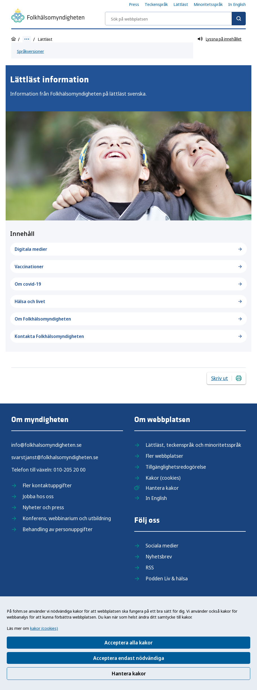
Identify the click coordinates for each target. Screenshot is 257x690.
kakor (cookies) (44, 628)
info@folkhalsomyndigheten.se (46, 444)
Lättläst (180, 4)
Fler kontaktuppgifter (47, 485)
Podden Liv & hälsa (167, 578)
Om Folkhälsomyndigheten (128, 319)
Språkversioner (30, 51)
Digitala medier (128, 249)
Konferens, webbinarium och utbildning (67, 518)
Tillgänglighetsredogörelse (176, 466)
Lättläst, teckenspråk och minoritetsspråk (193, 444)
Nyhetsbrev (159, 556)
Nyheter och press (43, 507)
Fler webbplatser (164, 455)
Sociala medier (162, 545)
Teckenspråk (156, 4)
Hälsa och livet (128, 301)
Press (134, 4)
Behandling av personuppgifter (58, 529)
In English (237, 4)
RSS (150, 567)
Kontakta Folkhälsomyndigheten (128, 336)
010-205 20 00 (69, 469)
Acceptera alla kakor (128, 642)
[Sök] (239, 18)
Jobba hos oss (38, 496)
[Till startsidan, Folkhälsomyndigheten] (47, 16)
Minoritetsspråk (208, 4)
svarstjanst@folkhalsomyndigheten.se (54, 457)
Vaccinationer (128, 266)
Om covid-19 (128, 284)
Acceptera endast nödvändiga (128, 658)
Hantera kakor (128, 673)
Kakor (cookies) (163, 477)
